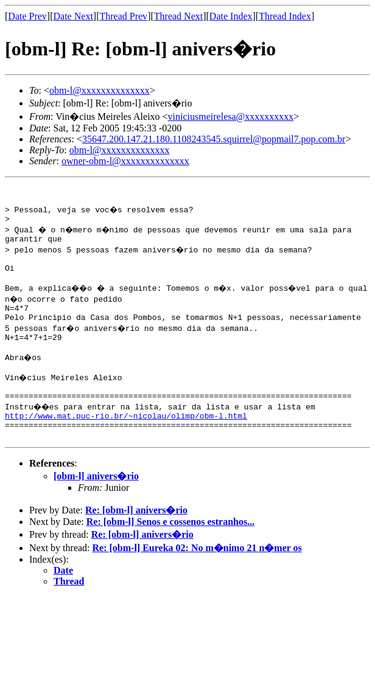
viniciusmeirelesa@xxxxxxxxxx (231, 116)
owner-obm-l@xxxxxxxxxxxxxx (125, 161)
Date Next (73, 16)
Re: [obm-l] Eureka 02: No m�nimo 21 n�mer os (197, 579)
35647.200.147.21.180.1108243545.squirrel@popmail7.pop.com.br (213, 139)
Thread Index (285, 16)
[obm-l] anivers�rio (96, 507)
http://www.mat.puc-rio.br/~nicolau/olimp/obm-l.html (126, 442)
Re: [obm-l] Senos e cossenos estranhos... (170, 552)
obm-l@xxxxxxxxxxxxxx (99, 90)
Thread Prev (123, 16)
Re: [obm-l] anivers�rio (136, 541)
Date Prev (27, 16)
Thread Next (178, 16)
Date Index (231, 16)
